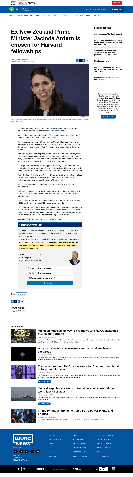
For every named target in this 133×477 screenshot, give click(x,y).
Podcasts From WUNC (55, 443)
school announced (52, 135)
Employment (52, 460)
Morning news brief (101, 65)
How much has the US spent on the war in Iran (106, 83)
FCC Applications (78, 443)
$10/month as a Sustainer (40, 272)
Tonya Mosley (42, 377)
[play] (11, 13)
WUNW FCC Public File (104, 448)
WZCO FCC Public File (104, 452)
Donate (119, 5)
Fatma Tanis (41, 399)
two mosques (57, 198)
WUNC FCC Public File (79, 448)
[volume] (17, 13)
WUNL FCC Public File (104, 456)
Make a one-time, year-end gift (42, 282)
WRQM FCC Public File (80, 460)
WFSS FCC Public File (79, 456)
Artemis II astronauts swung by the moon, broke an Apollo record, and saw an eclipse (108, 47)
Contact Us (52, 456)
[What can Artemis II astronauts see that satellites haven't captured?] (23, 358)
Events (51, 448)
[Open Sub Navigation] (15, 19)
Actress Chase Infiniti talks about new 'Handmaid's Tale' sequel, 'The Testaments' (108, 74)
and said (72, 139)
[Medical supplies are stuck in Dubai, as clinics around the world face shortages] (23, 398)
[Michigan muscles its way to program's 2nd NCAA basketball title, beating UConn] (23, 340)
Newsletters (78, 19)
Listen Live (52, 439)
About (50, 452)
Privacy (75, 439)
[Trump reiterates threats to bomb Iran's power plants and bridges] (23, 420)
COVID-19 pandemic (30, 198)
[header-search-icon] (110, 5)
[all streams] (117, 13)
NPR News (21, 298)
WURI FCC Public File (103, 443)
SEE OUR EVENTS (108, 121)
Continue (50, 287)
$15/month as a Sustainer (40, 277)
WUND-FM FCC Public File (105, 439)
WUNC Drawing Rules (103, 460)
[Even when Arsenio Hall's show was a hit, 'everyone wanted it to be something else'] (23, 376)
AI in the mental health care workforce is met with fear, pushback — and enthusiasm (105, 57)
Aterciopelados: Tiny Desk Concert (108, 38)
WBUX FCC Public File (79, 452)
